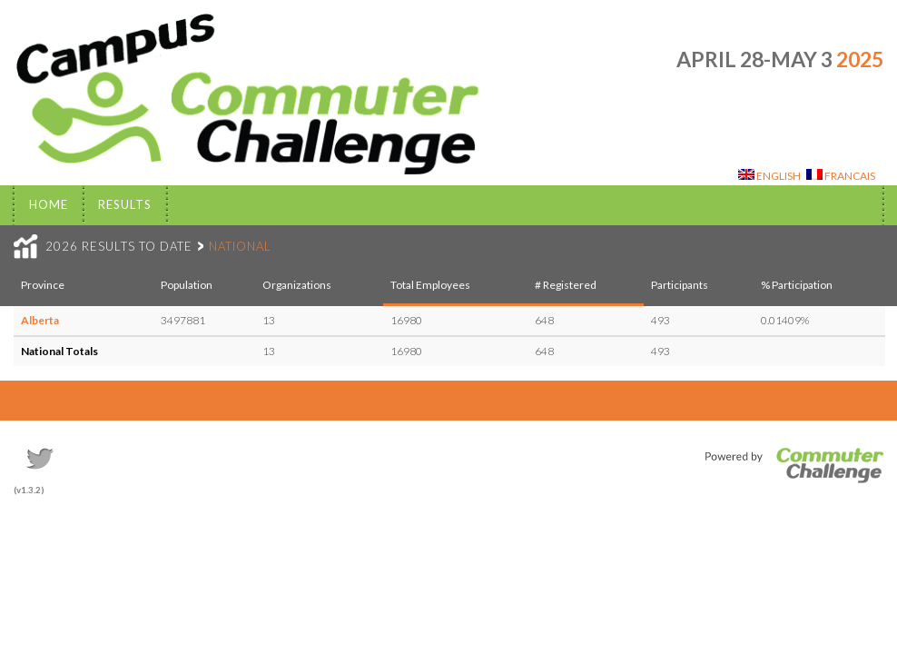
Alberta (40, 320)
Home (48, 204)
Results (125, 204)
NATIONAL (240, 246)
